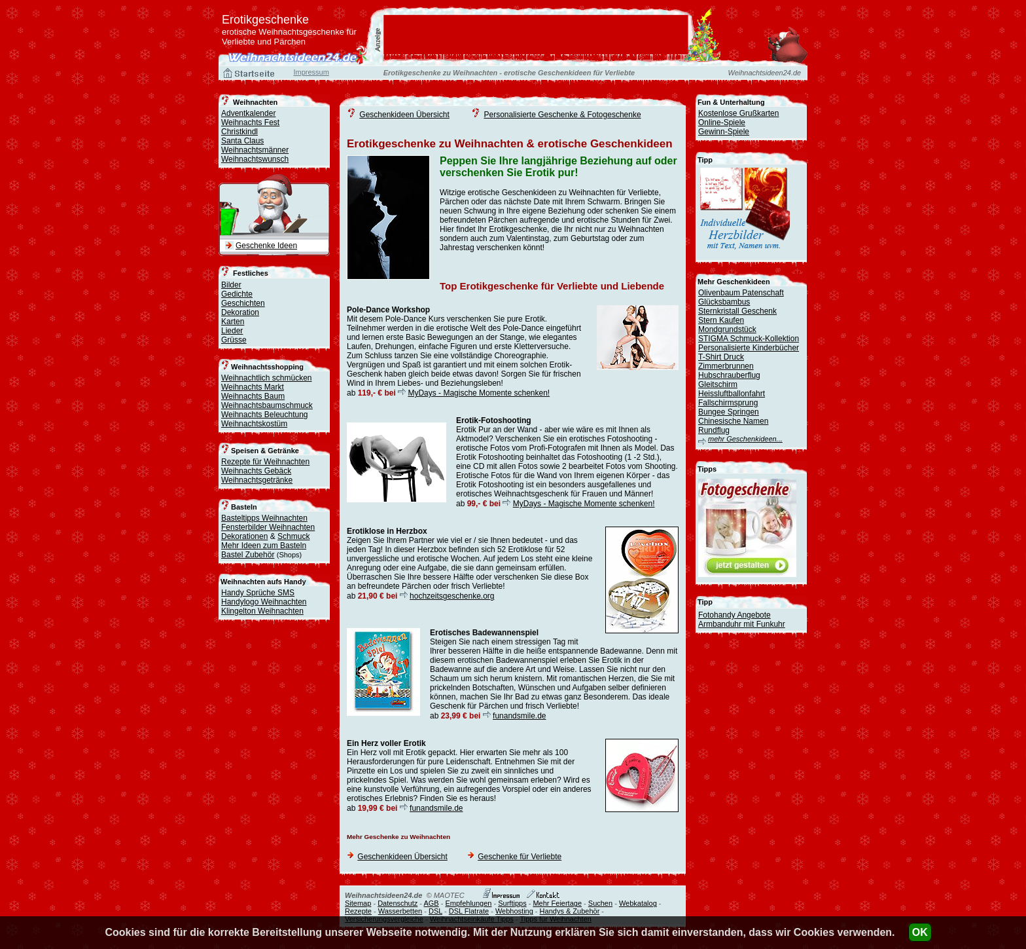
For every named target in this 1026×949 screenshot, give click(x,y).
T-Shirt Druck (721, 357)
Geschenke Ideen (266, 245)
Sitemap (358, 903)
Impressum (310, 72)
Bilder (231, 284)
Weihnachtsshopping (267, 367)
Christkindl (239, 131)
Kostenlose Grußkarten (738, 113)
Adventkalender (248, 113)
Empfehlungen (468, 903)
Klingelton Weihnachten (262, 611)
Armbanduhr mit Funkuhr (741, 624)
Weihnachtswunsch (255, 159)
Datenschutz (397, 903)
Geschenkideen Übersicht (404, 114)
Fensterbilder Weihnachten (268, 527)
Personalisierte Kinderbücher (748, 347)
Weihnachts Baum (253, 396)
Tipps (707, 469)
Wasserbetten (400, 911)
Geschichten (243, 303)
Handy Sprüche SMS (257, 592)
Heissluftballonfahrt (731, 393)
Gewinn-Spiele (723, 131)
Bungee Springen (728, 412)
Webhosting (514, 911)
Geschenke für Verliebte (519, 856)
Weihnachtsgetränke (256, 480)
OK (920, 932)
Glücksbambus (724, 302)
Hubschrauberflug (729, 375)
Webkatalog (638, 903)
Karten (232, 321)
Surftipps (512, 903)
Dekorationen (244, 536)
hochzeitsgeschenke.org (452, 596)
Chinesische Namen (733, 421)
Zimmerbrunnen (726, 366)
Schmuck (293, 536)
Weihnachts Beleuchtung (264, 414)
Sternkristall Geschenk (737, 311)
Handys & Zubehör (570, 911)
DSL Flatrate (469, 911)
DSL (435, 911)
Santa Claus (242, 140)
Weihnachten (255, 102)
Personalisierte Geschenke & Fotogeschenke (562, 114)
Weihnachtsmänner (255, 150)
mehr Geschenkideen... (745, 439)
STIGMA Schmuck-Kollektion (748, 338)
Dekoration (240, 312)
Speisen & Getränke (265, 451)
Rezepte (358, 911)
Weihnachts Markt (252, 387)
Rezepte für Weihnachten (265, 461)
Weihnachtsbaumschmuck (267, 405)
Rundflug (714, 430)
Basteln (244, 507)
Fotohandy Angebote (734, 615)
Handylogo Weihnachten (264, 601)
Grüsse (234, 339)
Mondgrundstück (727, 329)
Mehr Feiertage (557, 903)
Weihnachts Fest (250, 122)
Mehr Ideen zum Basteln (263, 545)
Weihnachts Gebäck (256, 470)
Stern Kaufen (721, 320)
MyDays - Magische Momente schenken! (479, 393)
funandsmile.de (519, 715)
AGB (430, 903)
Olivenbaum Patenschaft (741, 292)
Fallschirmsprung (728, 402)
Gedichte (237, 294)
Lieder (232, 330)
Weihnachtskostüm (254, 423)
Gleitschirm (717, 384)
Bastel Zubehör (247, 554)
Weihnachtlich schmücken (266, 377)
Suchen (600, 903)
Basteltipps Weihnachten (264, 518)
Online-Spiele (721, 122)
